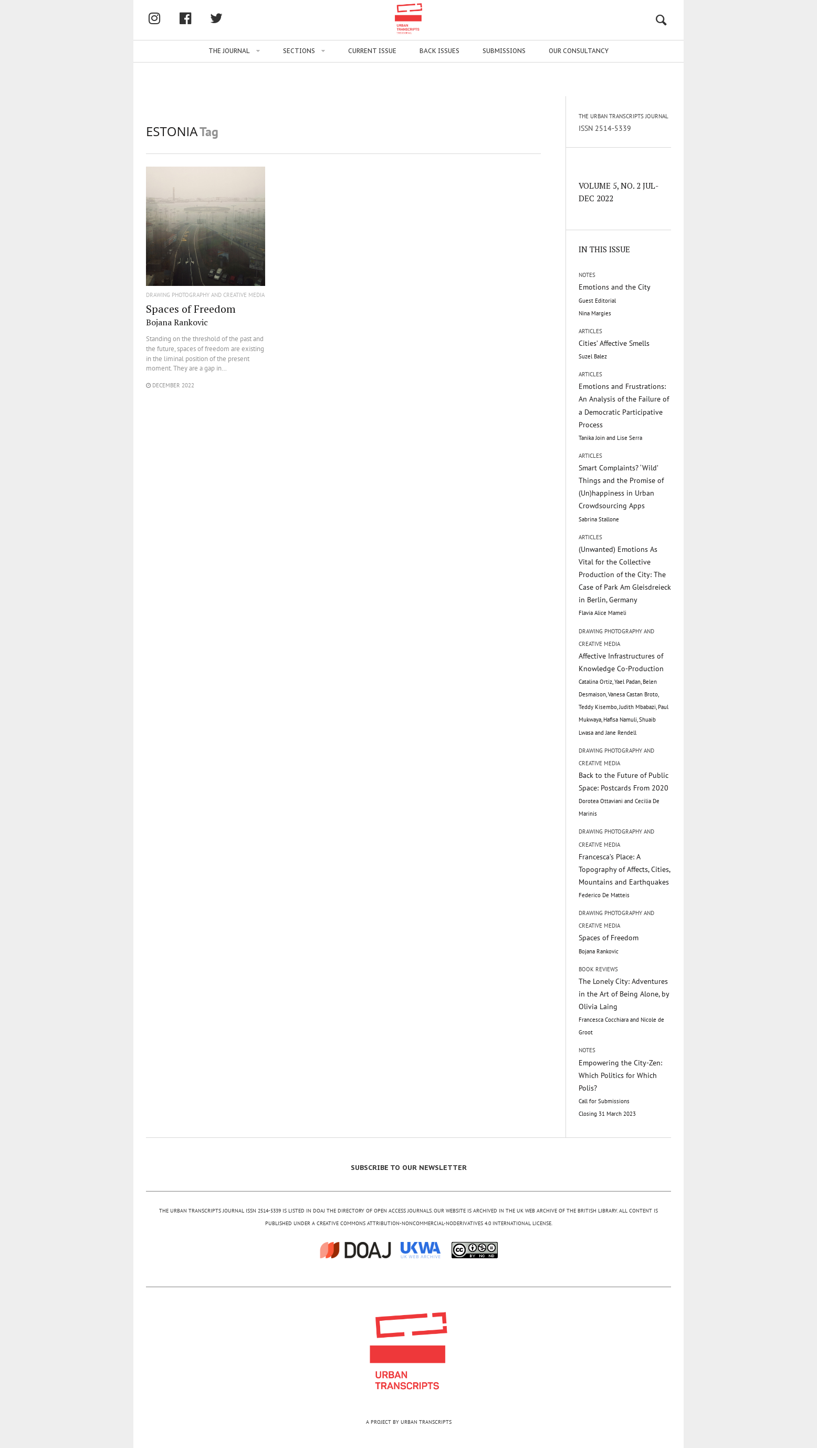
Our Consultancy (579, 85)
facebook (240, 35)
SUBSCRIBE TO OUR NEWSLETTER (409, 1167)
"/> (205, 233)
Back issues (439, 85)
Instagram (209, 35)
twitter (271, 35)
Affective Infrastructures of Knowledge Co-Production (623, 693)
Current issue (372, 85)
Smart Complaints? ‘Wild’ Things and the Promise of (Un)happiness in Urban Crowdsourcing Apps (621, 493)
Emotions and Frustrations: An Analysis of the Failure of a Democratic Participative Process (624, 411)
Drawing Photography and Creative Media (205, 295)
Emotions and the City (615, 299)
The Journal (229, 85)
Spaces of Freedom (191, 315)
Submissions (504, 85)
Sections (299, 85)
